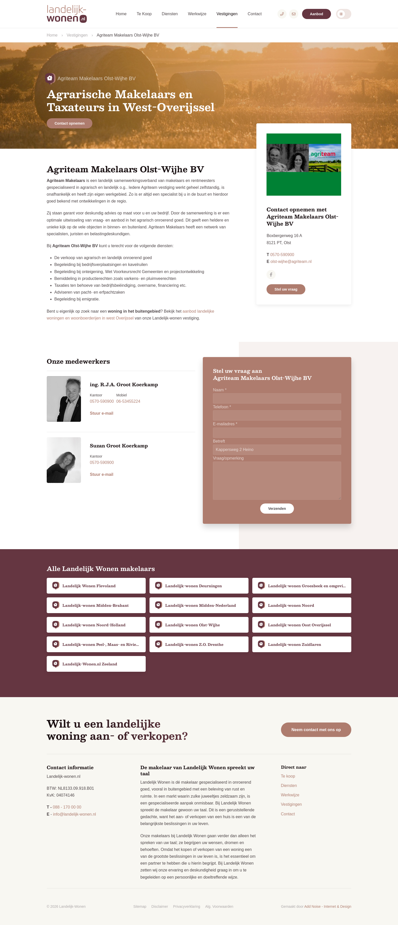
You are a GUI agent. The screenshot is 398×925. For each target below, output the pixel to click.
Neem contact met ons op (316, 730)
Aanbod (316, 14)
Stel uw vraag (285, 289)
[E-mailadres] (293, 14)
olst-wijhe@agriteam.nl (291, 261)
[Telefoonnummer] (282, 14)
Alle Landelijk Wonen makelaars (101, 568)
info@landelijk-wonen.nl (74, 814)
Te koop (288, 776)
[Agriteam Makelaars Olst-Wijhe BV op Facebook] (271, 274)
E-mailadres (225, 424)
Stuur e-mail (101, 413)
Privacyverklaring (186, 906)
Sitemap (139, 906)
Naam (219, 390)
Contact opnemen (70, 123)
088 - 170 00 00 (67, 807)
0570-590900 (282, 255)
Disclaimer (160, 906)
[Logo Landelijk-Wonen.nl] (69, 14)
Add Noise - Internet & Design (327, 906)
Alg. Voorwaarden (219, 906)
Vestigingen (227, 14)
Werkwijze (197, 14)
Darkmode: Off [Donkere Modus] (343, 14)
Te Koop (144, 14)
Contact (255, 14)
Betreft (219, 441)
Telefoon (222, 407)
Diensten (170, 14)
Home (121, 14)
